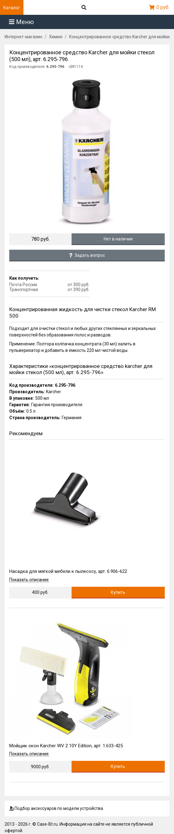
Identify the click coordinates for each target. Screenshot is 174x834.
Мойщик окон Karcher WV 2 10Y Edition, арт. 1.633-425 (66, 746)
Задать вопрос (87, 255)
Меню (21, 22)
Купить (118, 592)
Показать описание (29, 580)
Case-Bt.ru (47, 824)
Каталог (11, 7)
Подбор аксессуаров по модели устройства (56, 808)
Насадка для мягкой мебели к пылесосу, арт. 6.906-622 (68, 571)
